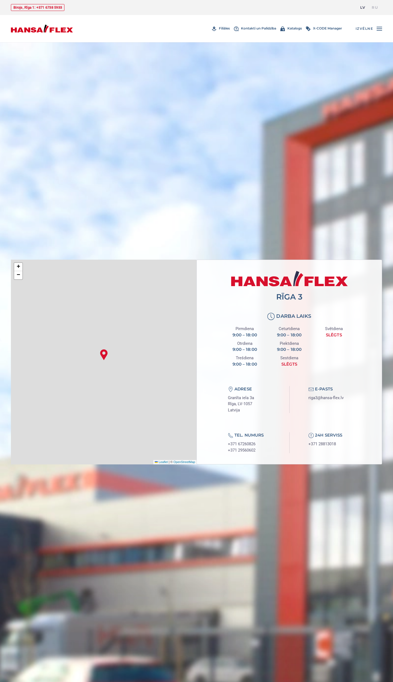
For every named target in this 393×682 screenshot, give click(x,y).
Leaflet (161, 462)
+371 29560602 (241, 450)
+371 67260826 (241, 443)
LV (362, 7)
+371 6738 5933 (49, 7)
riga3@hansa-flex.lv (326, 397)
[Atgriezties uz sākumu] (42, 28)
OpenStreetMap (184, 462)
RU (375, 7)
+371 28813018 (322, 443)
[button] (369, 28)
